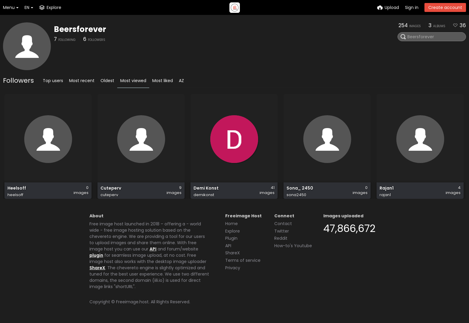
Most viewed (133, 81)
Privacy (232, 268)
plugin (96, 255)
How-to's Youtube (293, 246)
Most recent (82, 81)
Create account (445, 7)
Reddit (280, 238)
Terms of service (243, 260)
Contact (283, 224)
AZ (181, 81)
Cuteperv (110, 188)
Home (231, 224)
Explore (232, 231)
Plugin (231, 238)
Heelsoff (16, 188)
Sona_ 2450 (300, 188)
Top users (53, 81)
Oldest (107, 81)
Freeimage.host (132, 302)
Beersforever (80, 29)
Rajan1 (387, 188)
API (153, 249)
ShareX (97, 268)
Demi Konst (206, 188)
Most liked (162, 81)
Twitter (281, 231)
